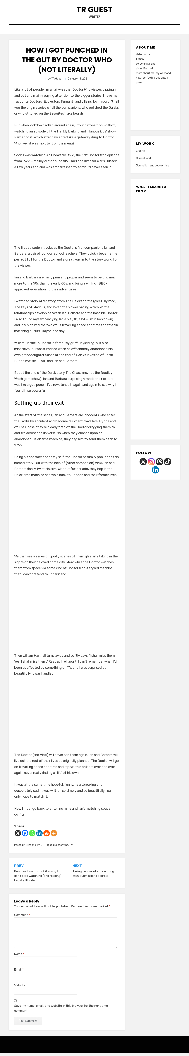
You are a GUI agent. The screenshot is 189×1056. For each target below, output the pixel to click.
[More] (54, 836)
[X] (18, 836)
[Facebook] (25, 836)
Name (19, 957)
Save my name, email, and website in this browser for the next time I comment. (61, 1011)
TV (71, 848)
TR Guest (95, 10)
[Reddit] (46, 836)
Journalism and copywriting (152, 168)
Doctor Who (61, 848)
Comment (22, 918)
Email (19, 973)
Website (19, 988)
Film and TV (33, 848)
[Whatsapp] (32, 836)
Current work (144, 161)
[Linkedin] (39, 836)
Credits (140, 154)
